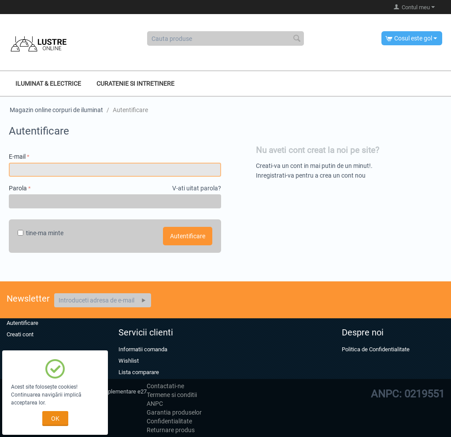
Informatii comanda (142, 349)
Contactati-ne (165, 386)
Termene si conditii (172, 394)
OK (55, 418)
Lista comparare (138, 372)
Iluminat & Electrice (48, 83)
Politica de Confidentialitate (376, 349)
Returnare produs (171, 429)
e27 (142, 391)
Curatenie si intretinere (135, 83)
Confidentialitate (169, 421)
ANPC (155, 403)
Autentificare (187, 236)
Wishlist (128, 360)
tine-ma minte (40, 233)
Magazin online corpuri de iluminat (56, 109)
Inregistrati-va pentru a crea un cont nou (311, 175)
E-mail (17, 156)
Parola (18, 188)
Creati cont (20, 334)
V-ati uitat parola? (196, 188)
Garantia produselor (174, 412)
